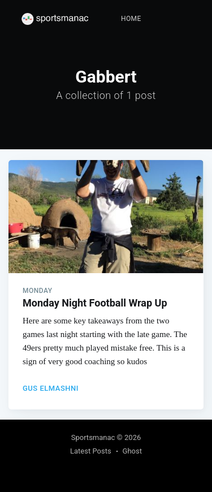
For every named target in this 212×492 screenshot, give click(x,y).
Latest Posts (90, 451)
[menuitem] (131, 19)
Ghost (132, 451)
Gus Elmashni (51, 388)
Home (131, 19)
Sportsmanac (93, 437)
